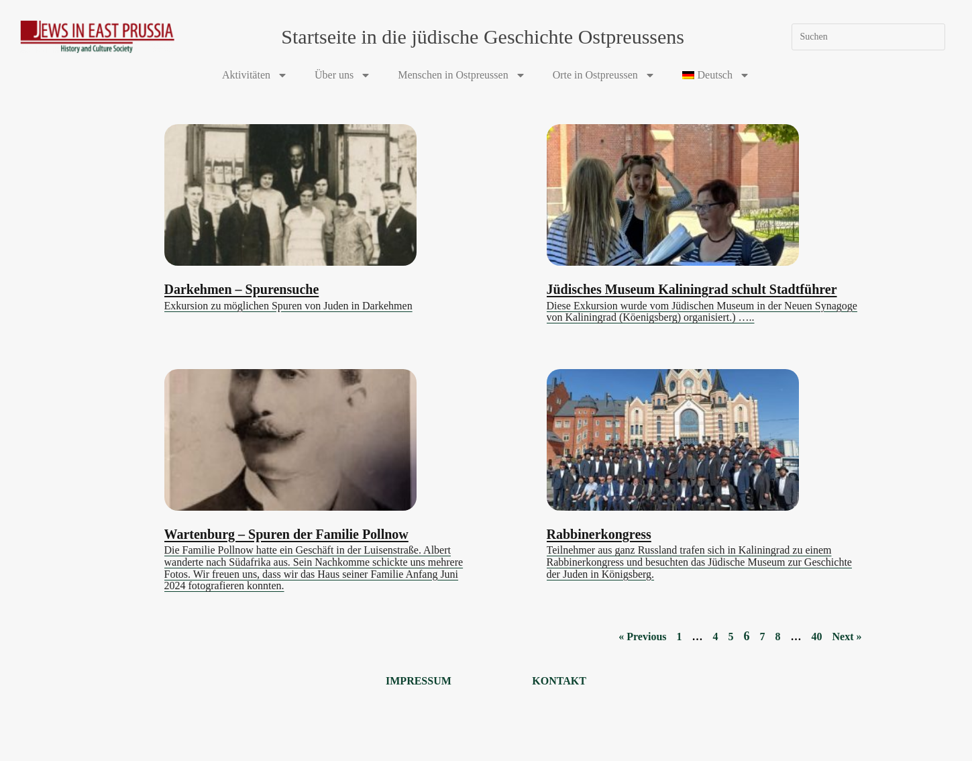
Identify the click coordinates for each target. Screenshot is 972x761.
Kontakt (559, 681)
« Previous (642, 636)
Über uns (343, 75)
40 (817, 636)
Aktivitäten (255, 75)
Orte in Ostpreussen (604, 75)
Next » (847, 636)
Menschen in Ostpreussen (461, 75)
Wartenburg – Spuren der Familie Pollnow (286, 534)
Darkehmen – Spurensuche (241, 289)
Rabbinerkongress (599, 534)
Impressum (418, 681)
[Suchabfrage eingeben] (869, 36)
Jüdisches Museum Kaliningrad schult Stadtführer (692, 289)
